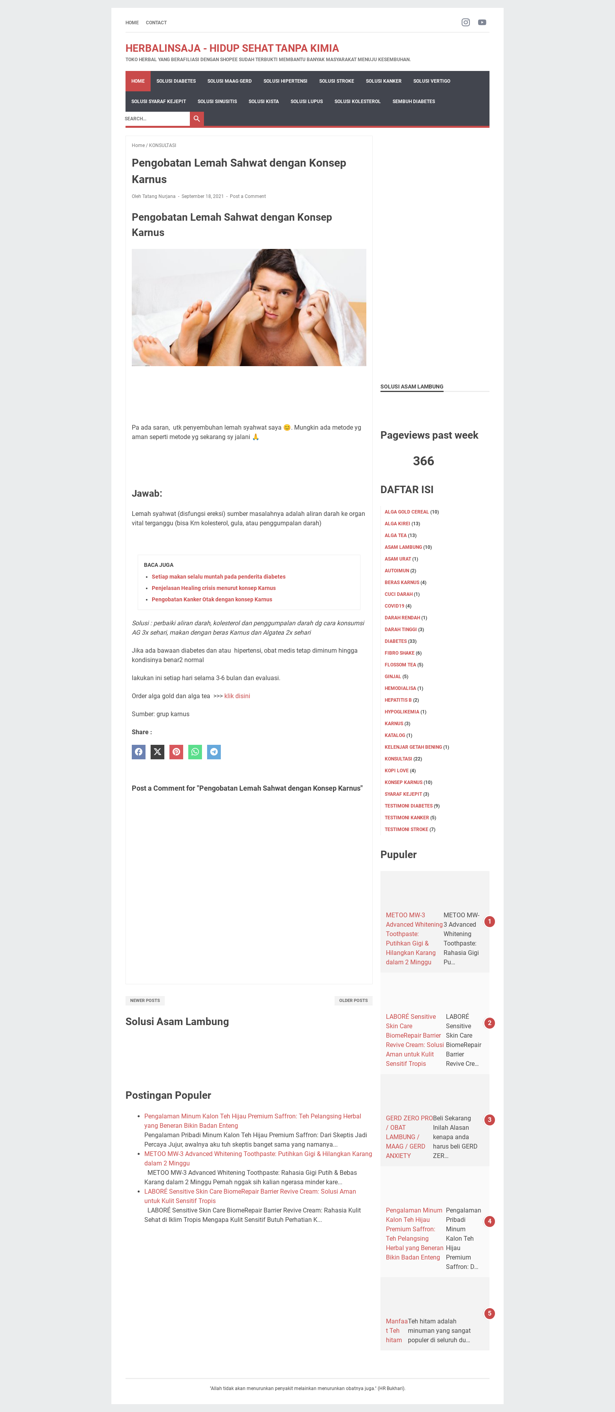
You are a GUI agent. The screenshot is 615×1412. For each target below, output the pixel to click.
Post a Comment (248, 196)
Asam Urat (398, 559)
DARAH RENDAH (402, 618)
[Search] (155, 119)
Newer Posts (145, 1000)
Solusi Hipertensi (286, 81)
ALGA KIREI (397, 523)
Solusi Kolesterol (358, 101)
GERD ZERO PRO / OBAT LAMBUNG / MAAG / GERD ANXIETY (409, 1137)
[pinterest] (176, 752)
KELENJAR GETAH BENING (413, 747)
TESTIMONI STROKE (406, 829)
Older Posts (353, 1000)
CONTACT (156, 22)
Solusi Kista (264, 101)
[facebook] (139, 752)
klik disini (238, 696)
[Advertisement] (434, 253)
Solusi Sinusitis (217, 101)
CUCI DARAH (399, 594)
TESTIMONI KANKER (407, 817)
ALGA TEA (396, 535)
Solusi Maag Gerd (229, 81)
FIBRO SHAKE (400, 653)
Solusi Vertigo (431, 81)
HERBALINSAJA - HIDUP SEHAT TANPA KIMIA (232, 48)
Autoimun (397, 571)
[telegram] (214, 752)
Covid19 (394, 606)
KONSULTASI (398, 759)
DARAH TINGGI (401, 629)
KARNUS (394, 723)
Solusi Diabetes (176, 81)
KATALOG (395, 735)
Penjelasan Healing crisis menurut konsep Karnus (214, 588)
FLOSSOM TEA (400, 665)
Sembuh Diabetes (414, 101)
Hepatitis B (398, 700)
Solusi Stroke (336, 81)
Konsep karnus (403, 782)
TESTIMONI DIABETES (409, 806)
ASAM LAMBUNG (403, 547)
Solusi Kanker (384, 81)
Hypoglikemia (402, 712)
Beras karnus (402, 582)
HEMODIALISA (400, 688)
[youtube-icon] (482, 22)
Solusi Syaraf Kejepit (158, 101)
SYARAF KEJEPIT (403, 794)
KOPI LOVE (397, 770)
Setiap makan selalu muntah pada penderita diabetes (219, 577)
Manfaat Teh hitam (397, 1331)
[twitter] (157, 752)
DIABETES (396, 641)
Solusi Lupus (307, 101)
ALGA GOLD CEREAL (407, 512)
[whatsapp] (195, 752)
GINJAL (393, 676)
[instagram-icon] (466, 22)
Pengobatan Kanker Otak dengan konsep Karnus (212, 599)
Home (132, 22)
